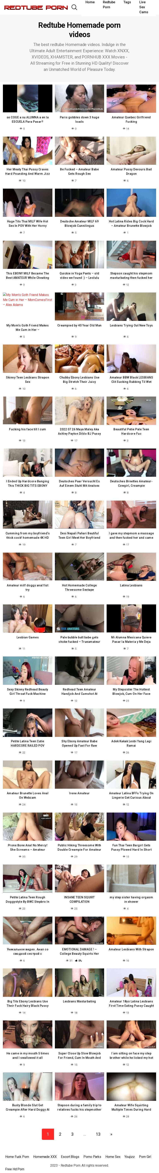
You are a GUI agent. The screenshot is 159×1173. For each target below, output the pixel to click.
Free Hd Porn (14, 1161)
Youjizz (129, 1149)
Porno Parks (92, 1149)
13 (98, 1126)
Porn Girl (145, 1149)
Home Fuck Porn (17, 1149)
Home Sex (112, 1149)
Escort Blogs (70, 1149)
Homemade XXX (45, 1149)
